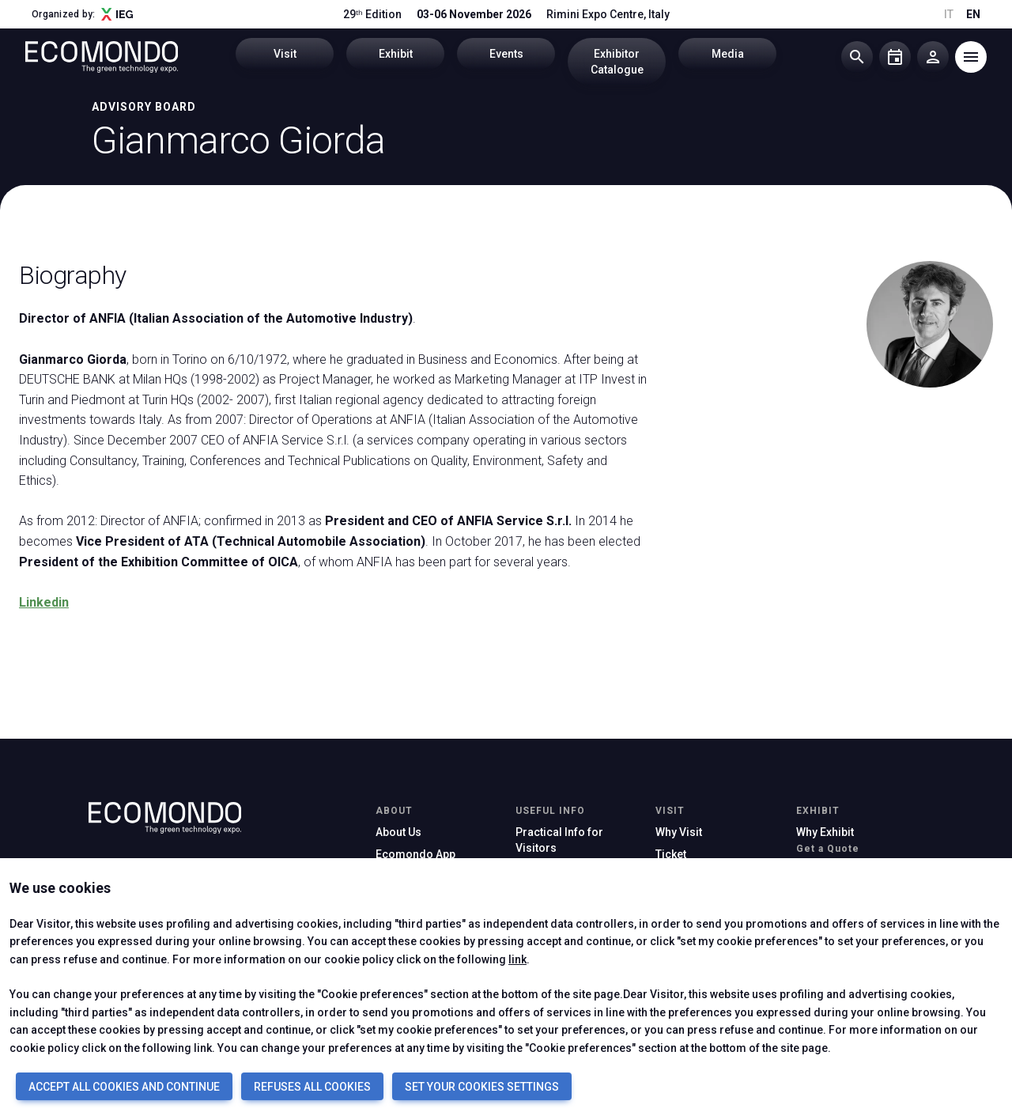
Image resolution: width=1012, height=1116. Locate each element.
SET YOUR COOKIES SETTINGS (482, 1086)
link (517, 959)
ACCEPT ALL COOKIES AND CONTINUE (124, 1086)
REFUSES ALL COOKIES (312, 1086)
